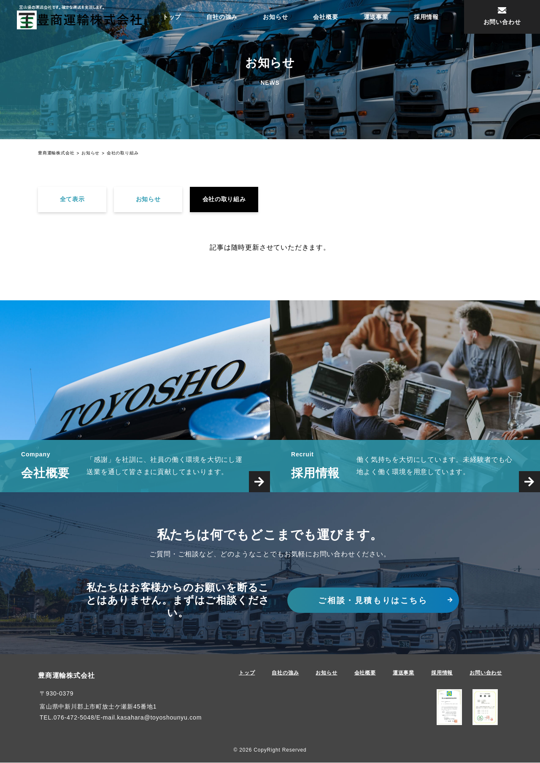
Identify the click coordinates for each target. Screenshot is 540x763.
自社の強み (222, 16)
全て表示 (72, 199)
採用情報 (426, 16)
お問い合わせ (486, 674)
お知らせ (275, 16)
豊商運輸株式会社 (66, 676)
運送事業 (376, 16)
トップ (171, 16)
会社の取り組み (224, 199)
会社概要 (325, 16)
